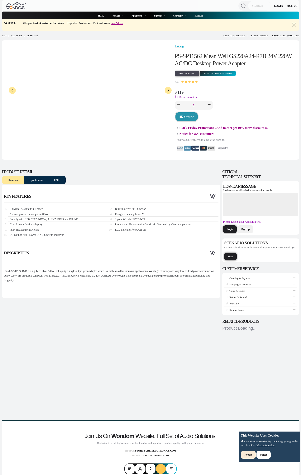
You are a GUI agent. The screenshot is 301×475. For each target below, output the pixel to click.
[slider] (189, 82)
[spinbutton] (194, 105)
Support (158, 15)
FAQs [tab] (57, 180)
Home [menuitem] (101, 15)
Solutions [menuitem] (198, 15)
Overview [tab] (13, 180)
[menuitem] (118, 15)
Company (178, 15)
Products (116, 15)
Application (137, 15)
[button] (179, 105)
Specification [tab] (36, 180)
